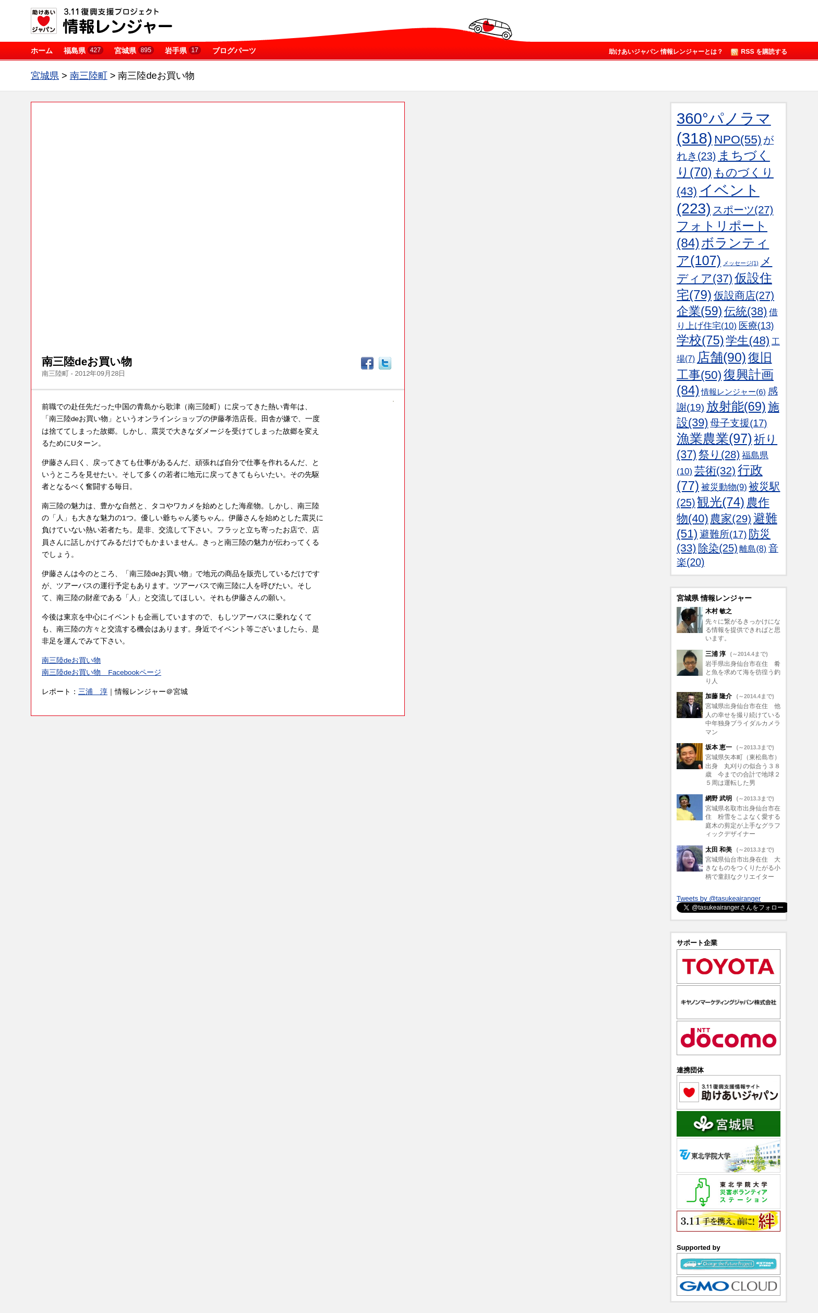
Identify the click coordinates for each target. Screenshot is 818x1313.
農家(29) (730, 518)
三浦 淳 (92, 692)
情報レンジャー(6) (733, 391)
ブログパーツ (234, 50)
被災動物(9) (724, 487)
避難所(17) (723, 534)
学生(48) (747, 340)
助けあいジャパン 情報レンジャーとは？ (666, 51)
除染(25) (718, 548)
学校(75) (700, 340)
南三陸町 (88, 75)
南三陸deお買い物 (71, 660)
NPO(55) (738, 139)
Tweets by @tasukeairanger (719, 898)
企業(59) (699, 311)
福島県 (83, 50)
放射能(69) (736, 406)
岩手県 (183, 50)
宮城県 (134, 50)
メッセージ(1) (741, 263)
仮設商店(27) (744, 295)
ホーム (42, 50)
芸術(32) (715, 470)
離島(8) (752, 548)
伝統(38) (745, 311)
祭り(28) (719, 454)
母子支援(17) (738, 422)
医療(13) (756, 325)
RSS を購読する (759, 52)
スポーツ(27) (743, 210)
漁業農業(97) (714, 438)
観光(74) (720, 502)
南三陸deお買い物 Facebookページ (101, 672)
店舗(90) (721, 357)
